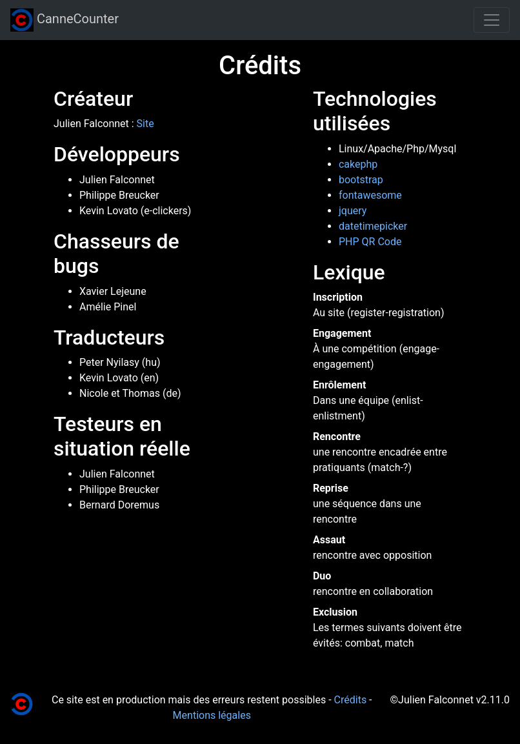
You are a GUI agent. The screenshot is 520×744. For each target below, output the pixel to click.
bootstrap (361, 180)
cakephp (358, 164)
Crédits (350, 700)
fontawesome (370, 195)
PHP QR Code (370, 242)
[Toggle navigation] (492, 20)
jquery (352, 211)
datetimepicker (373, 226)
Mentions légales (212, 715)
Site (145, 123)
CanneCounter (64, 20)
